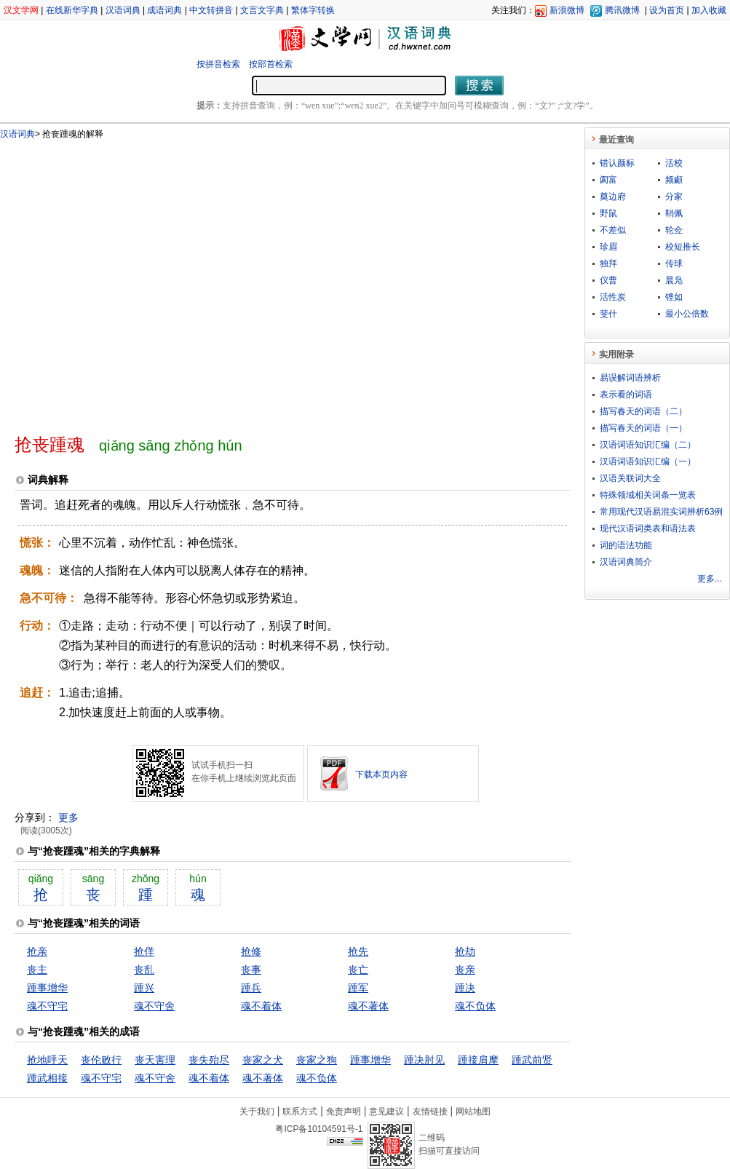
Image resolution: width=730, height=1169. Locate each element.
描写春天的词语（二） (643, 411)
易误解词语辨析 (630, 378)
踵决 (465, 988)
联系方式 (299, 1111)
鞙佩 (674, 213)
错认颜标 (617, 163)
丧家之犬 (262, 1060)
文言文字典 (262, 10)
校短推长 (682, 247)
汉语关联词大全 (630, 478)
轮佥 (674, 230)
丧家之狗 (316, 1060)
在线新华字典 (72, 10)
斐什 (608, 314)
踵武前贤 (532, 1060)
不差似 (613, 230)
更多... (709, 579)
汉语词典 (123, 10)
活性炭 (613, 297)
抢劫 (465, 951)
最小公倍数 (687, 314)
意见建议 (386, 1111)
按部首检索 (271, 64)
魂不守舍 (154, 1006)
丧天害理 (155, 1060)
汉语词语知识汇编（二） (648, 445)
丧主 (37, 969)
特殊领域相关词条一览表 (648, 495)
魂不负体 (475, 1006)
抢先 (358, 951)
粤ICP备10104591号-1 (318, 1129)
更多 (68, 817)
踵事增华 (47, 988)
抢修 (251, 951)
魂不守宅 (47, 1006)
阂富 (608, 180)
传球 (674, 263)
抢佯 (144, 951)
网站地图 (473, 1111)
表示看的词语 (626, 394)
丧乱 (144, 969)
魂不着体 (261, 1006)
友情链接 (430, 1111)
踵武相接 (47, 1078)
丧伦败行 (101, 1060)
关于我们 (256, 1111)
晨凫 (674, 280)
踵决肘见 (424, 1060)
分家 (674, 196)
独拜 (608, 263)
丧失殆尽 (209, 1060)
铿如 (674, 297)
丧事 (251, 969)
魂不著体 (368, 1006)
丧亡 (358, 969)
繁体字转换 (313, 10)
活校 (674, 163)
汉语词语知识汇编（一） (648, 461)
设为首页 (666, 10)
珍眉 (608, 247)
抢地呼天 (47, 1060)
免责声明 (343, 1111)
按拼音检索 (218, 64)
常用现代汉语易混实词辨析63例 (661, 512)
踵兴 (144, 988)
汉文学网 (21, 10)
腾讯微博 (622, 10)
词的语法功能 (626, 545)
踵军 (358, 988)
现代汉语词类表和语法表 (648, 528)
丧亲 (465, 969)
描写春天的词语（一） (643, 428)
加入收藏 (708, 10)
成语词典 (164, 10)
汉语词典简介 (626, 562)
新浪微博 (567, 10)
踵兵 (251, 988)
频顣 (674, 180)
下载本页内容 (381, 774)
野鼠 (608, 213)
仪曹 (608, 280)
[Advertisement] (136, 280)
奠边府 (613, 196)
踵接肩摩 (478, 1060)
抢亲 (37, 951)
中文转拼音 (211, 10)
